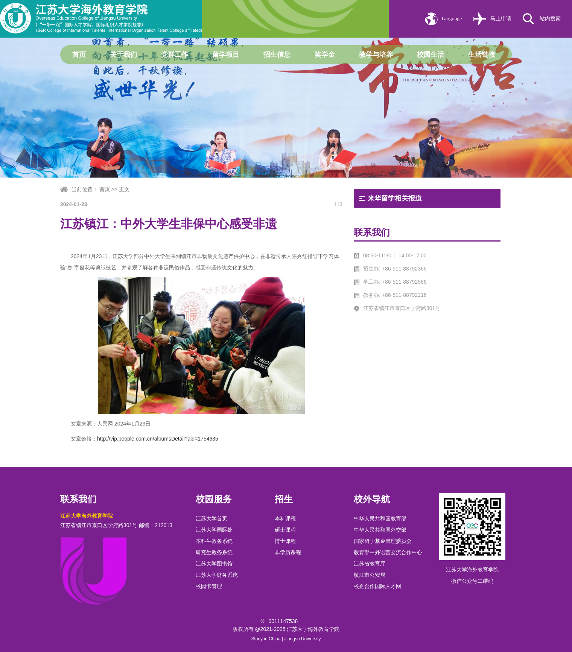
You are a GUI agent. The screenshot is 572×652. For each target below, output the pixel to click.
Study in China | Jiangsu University (286, 638)
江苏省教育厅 (369, 564)
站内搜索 (550, 18)
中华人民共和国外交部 (380, 530)
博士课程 (285, 541)
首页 (79, 54)
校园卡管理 (209, 586)
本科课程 (285, 518)
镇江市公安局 (369, 575)
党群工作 (174, 54)
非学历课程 (288, 552)
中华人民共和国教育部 (380, 518)
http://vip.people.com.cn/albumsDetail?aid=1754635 (157, 439)
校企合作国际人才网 (377, 586)
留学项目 (225, 54)
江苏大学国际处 (214, 530)
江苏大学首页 (211, 518)
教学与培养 (376, 54)
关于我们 (123, 54)
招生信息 (277, 54)
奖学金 (325, 54)
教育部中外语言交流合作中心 (388, 552)
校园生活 (430, 54)
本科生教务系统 (214, 541)
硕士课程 (285, 530)
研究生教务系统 (214, 552)
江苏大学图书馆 (214, 564)
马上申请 (500, 18)
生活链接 (481, 54)
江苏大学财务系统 (217, 575)
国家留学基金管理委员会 (383, 541)
